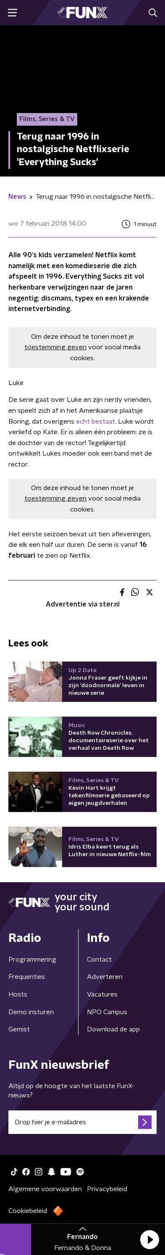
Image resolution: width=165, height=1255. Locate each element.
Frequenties (26, 976)
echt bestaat (95, 421)
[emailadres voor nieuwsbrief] (82, 1122)
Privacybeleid (107, 1189)
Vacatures (102, 994)
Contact (99, 959)
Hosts (17, 994)
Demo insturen (31, 1012)
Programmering (32, 959)
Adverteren (105, 976)
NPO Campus (107, 1012)
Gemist (19, 1029)
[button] (149, 1239)
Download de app (113, 1029)
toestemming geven (55, 347)
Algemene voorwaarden (45, 1189)
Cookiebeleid (27, 1211)
